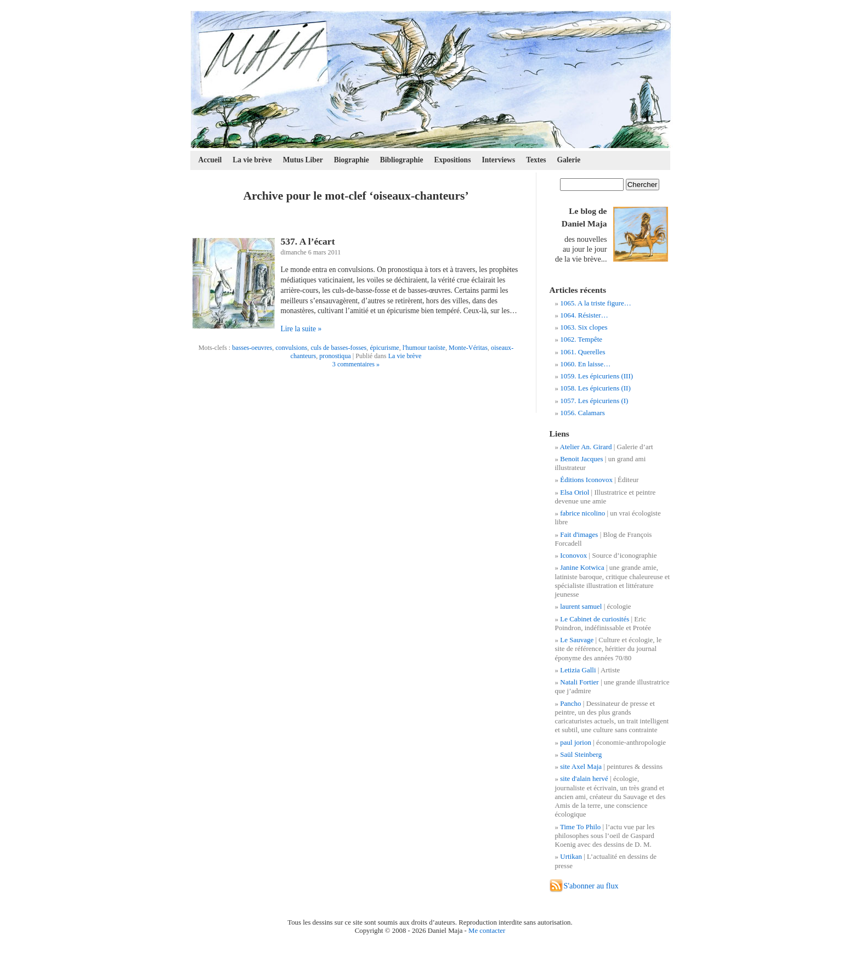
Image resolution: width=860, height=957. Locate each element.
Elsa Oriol (574, 492)
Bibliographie (401, 160)
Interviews (498, 160)
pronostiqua (334, 356)
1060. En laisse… (585, 364)
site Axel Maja (581, 766)
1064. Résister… (584, 315)
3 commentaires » (356, 364)
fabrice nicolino (582, 513)
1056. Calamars (582, 413)
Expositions (452, 160)
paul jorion (575, 742)
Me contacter (486, 931)
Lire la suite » (301, 329)
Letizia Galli (578, 670)
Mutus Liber (303, 160)
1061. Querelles (582, 352)
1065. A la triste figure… (595, 303)
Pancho (570, 703)
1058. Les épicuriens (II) (595, 388)
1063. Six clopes (583, 327)
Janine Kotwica (582, 567)
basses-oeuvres (252, 348)
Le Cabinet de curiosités (594, 619)
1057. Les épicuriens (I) (594, 401)
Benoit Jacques (581, 459)
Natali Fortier (579, 682)
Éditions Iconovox (586, 479)
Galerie (569, 160)
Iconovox (573, 555)
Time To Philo (580, 827)
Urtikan (571, 856)
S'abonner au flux (591, 885)
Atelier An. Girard (586, 447)
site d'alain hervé (584, 778)
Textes (536, 160)
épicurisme (384, 348)
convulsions (291, 348)
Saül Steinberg (581, 754)
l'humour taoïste (424, 348)
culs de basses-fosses (338, 348)
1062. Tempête (581, 339)
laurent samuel (581, 606)
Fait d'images (579, 534)
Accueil (210, 160)
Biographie (351, 160)
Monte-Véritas (468, 348)
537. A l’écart (308, 241)
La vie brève (252, 160)
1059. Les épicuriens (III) (596, 376)
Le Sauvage (576, 640)
